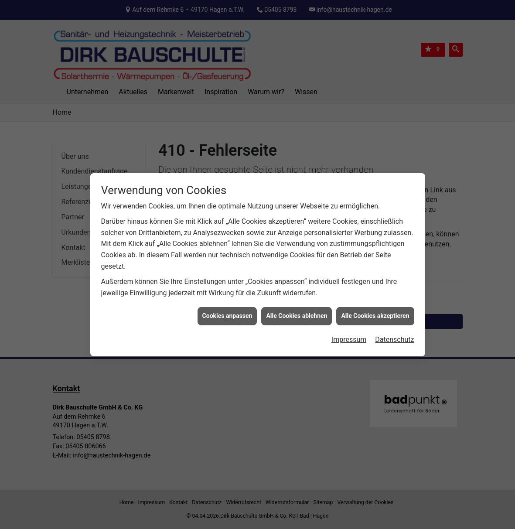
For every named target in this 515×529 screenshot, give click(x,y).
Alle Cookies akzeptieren (375, 311)
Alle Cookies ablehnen (296, 311)
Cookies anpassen (227, 311)
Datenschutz (394, 335)
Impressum (349, 335)
